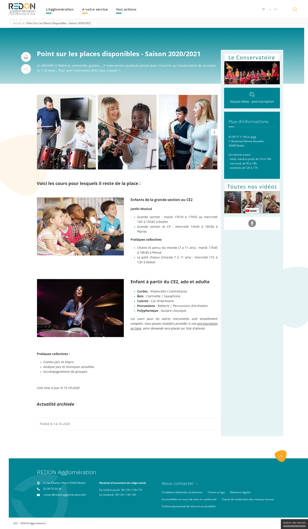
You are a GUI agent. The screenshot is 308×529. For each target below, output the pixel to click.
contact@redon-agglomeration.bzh (64, 495)
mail (253, 137)
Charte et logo (216, 492)
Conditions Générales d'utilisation (182, 492)
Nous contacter (178, 483)
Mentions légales (240, 492)
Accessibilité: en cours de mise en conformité (189, 499)
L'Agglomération (60, 9)
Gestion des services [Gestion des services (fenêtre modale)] (294, 524)
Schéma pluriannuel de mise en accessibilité (189, 506)
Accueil (17, 23)
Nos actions (126, 9)
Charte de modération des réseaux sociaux (248, 499)
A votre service (95, 9)
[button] (26, 69)
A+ (275, 9)
